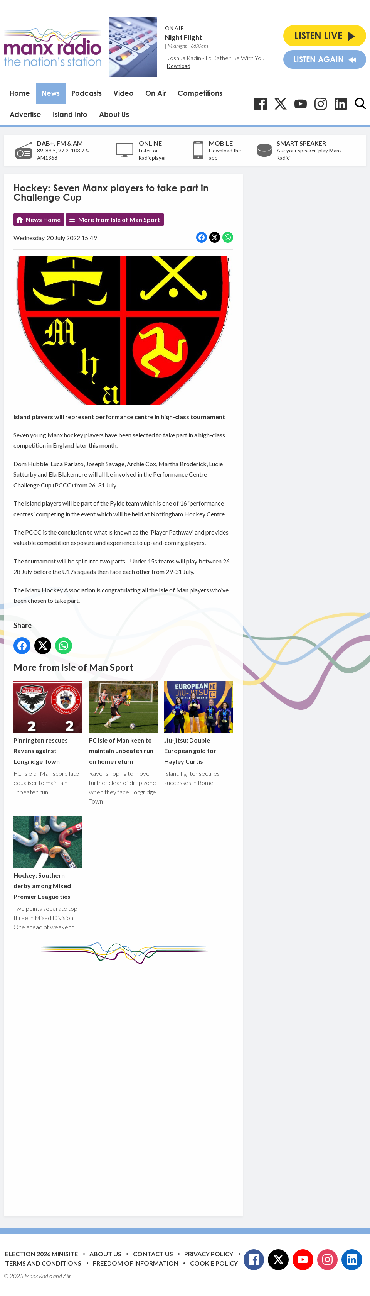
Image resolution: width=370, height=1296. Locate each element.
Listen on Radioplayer (152, 154)
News (51, 93)
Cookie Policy (214, 1263)
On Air (155, 93)
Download (178, 66)
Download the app (225, 154)
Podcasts (86, 93)
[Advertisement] (158, 1084)
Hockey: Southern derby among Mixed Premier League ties (47, 858)
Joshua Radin (184, 57)
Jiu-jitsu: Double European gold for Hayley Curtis (198, 723)
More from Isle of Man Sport (119, 219)
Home (20, 93)
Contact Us (153, 1253)
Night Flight (183, 37)
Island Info (70, 114)
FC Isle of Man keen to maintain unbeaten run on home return (123, 723)
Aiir (67, 1275)
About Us (114, 114)
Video (123, 93)
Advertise (25, 114)
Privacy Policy (208, 1253)
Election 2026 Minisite (41, 1253)
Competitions (200, 93)
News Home (43, 219)
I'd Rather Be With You (234, 57)
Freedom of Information (135, 1263)
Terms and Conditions (43, 1263)
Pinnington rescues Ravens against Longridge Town (47, 723)
